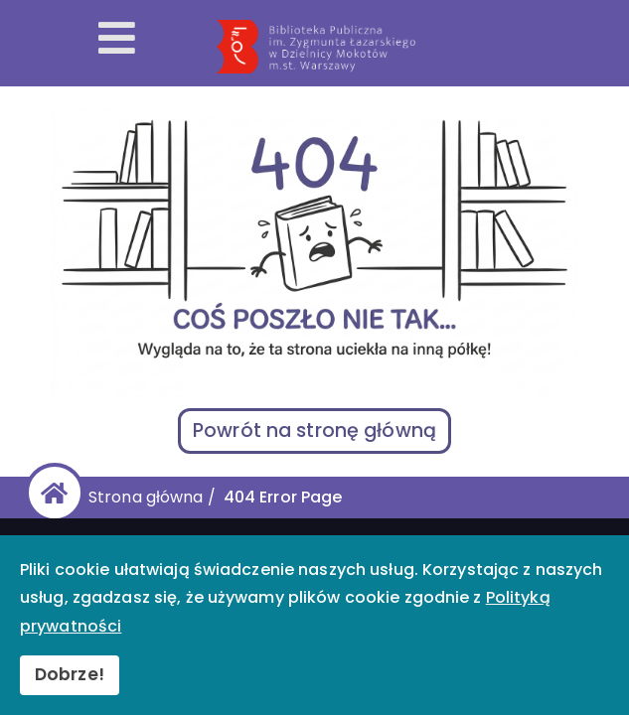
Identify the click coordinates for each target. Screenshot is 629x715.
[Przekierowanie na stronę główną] (400, 46)
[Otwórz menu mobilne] (116, 40)
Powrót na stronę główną (314, 430)
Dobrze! (69, 674)
